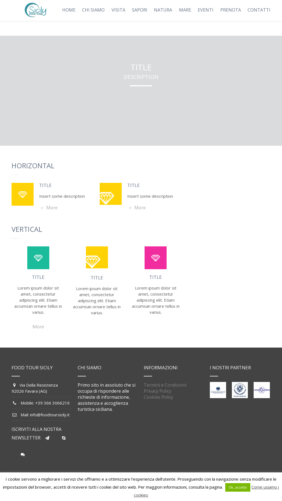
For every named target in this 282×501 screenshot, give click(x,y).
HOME (68, 10)
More (48, 208)
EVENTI (205, 10)
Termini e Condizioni (165, 385)
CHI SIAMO (93, 10)
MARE (185, 10)
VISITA (118, 10)
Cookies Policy (158, 397)
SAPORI (139, 10)
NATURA (163, 10)
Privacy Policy (157, 391)
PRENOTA (230, 10)
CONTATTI (259, 10)
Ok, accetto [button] (238, 487)
